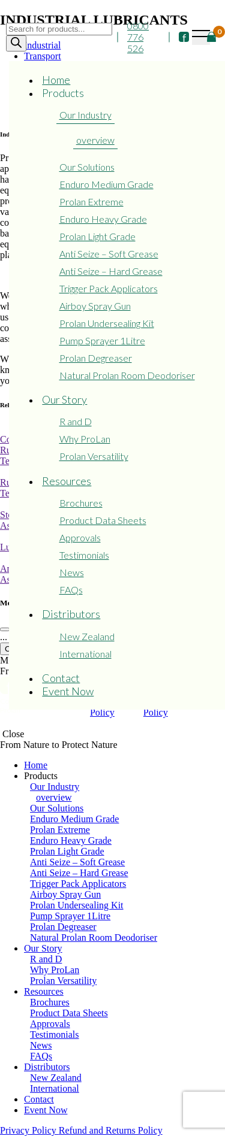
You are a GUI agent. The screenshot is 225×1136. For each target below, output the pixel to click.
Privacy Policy (29, 1130)
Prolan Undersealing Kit (106, 323)
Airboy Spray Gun (95, 305)
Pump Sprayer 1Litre (102, 340)
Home (56, 79)
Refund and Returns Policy (111, 1130)
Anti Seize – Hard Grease (111, 271)
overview (95, 140)
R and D (75, 421)
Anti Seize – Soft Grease (108, 253)
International (85, 653)
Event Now (68, 691)
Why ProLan (84, 438)
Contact (61, 677)
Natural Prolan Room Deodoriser (127, 375)
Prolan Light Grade (97, 236)
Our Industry (85, 114)
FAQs (71, 589)
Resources (66, 480)
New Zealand (87, 636)
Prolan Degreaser (95, 357)
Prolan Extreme (91, 201)
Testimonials (84, 555)
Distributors (71, 613)
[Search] (16, 43)
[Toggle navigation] (201, 37)
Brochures (81, 502)
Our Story (64, 399)
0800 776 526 (138, 37)
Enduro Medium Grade (106, 184)
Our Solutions (87, 166)
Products (63, 92)
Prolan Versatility (93, 456)
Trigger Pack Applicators (108, 288)
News (71, 572)
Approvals (80, 537)
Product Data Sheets (102, 520)
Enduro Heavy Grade (103, 219)
